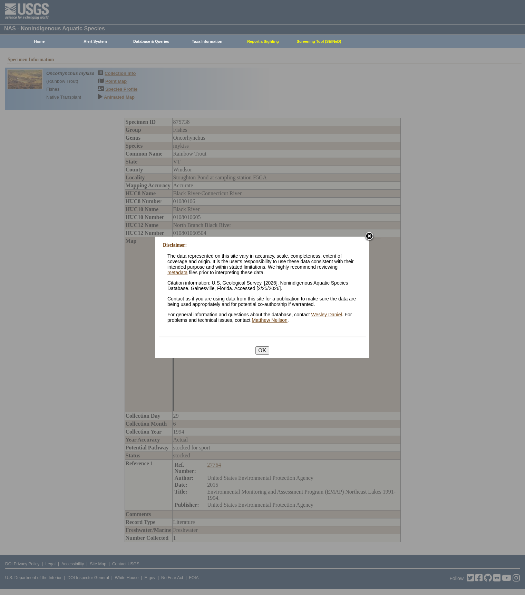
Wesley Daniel (326, 314)
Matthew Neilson (270, 320)
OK (262, 350)
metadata (177, 272)
